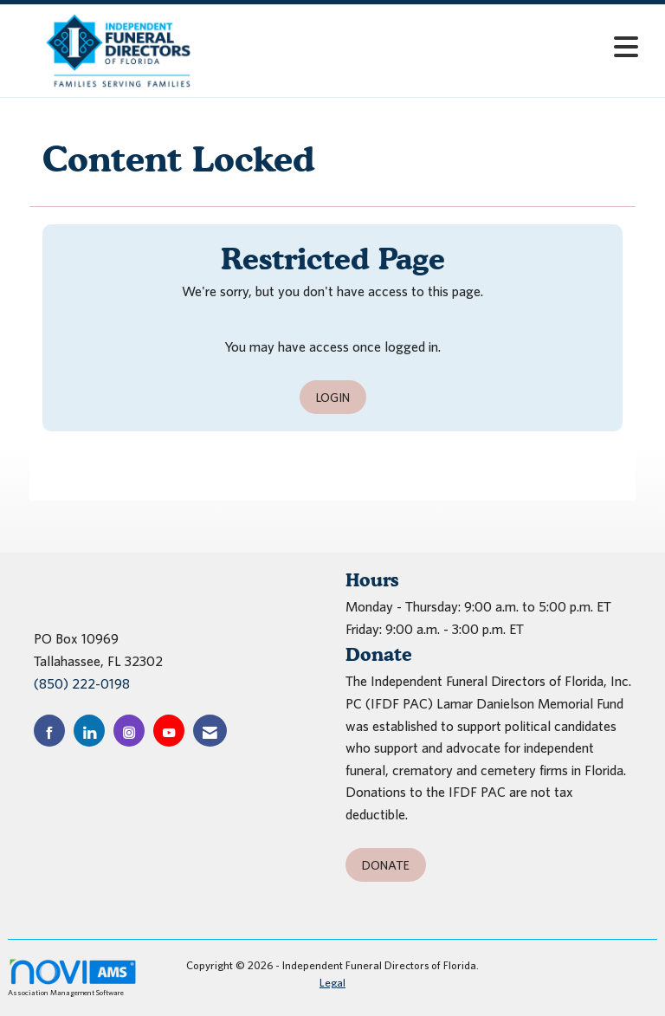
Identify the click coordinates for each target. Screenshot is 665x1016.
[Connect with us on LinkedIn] (89, 731)
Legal (332, 982)
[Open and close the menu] (435, 47)
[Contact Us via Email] (210, 731)
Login (333, 397)
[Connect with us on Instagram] (129, 731)
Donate (386, 864)
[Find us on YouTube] (168, 731)
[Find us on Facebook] (49, 731)
